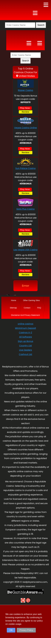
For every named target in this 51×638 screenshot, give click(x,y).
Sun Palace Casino (25, 168)
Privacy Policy (26, 630)
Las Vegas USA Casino (25, 249)
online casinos (25, 323)
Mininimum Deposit (25, 328)
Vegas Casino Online (25, 127)
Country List (25, 345)
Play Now (25, 108)
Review (25, 111)
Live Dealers (25, 350)
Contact (27, 308)
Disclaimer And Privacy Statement (25, 315)
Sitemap (13, 308)
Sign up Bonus (25, 341)
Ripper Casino (25, 90)
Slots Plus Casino (25, 209)
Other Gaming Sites (31, 300)
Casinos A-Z (25, 332)
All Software (25, 336)
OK (11, 630)
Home (13, 300)
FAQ (39, 308)
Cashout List (25, 354)
